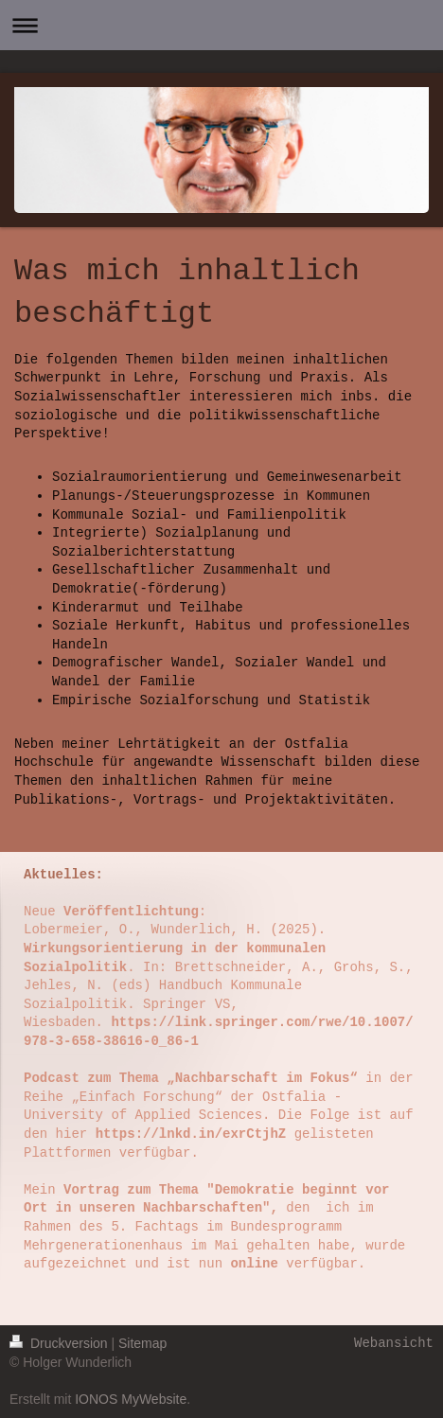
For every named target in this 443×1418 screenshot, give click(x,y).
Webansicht (394, 1343)
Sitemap (142, 1343)
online (253, 1263)
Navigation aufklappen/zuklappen (221, 25)
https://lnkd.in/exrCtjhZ (191, 1134)
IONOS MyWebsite (130, 1399)
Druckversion (60, 1343)
